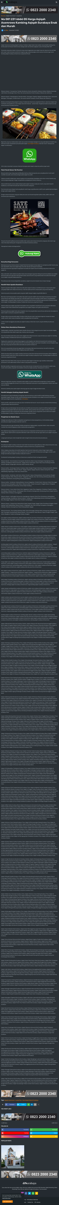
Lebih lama (54, 1123)
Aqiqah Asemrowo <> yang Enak (14, 15)
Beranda (3, 15)
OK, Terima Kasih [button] (8, 1201)
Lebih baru (4, 1123)
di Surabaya (25, 399)
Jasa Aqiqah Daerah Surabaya (30, 1100)
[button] (2, 2)
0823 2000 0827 (6, 1198)
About (24, 1202)
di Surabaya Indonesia (32, 1199)
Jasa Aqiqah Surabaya (33, 143)
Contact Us (30, 1202)
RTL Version (37, 1202)
